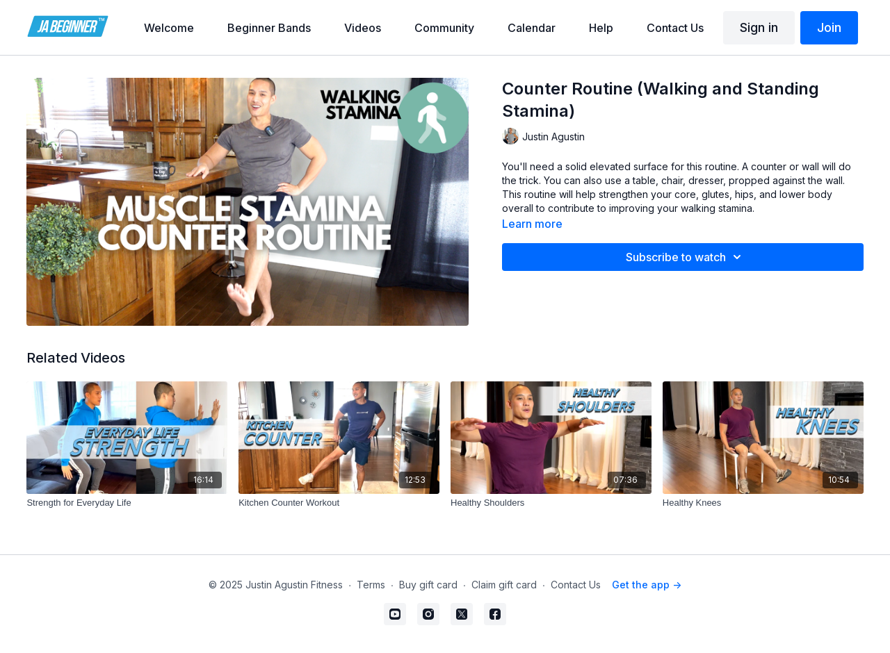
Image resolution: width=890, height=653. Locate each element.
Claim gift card (504, 584)
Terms (371, 584)
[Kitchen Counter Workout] (338, 503)
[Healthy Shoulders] (551, 503)
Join (829, 27)
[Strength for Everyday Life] (126, 503)
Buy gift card (428, 584)
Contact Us (576, 584)
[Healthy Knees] (763, 503)
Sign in (759, 27)
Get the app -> (646, 584)
